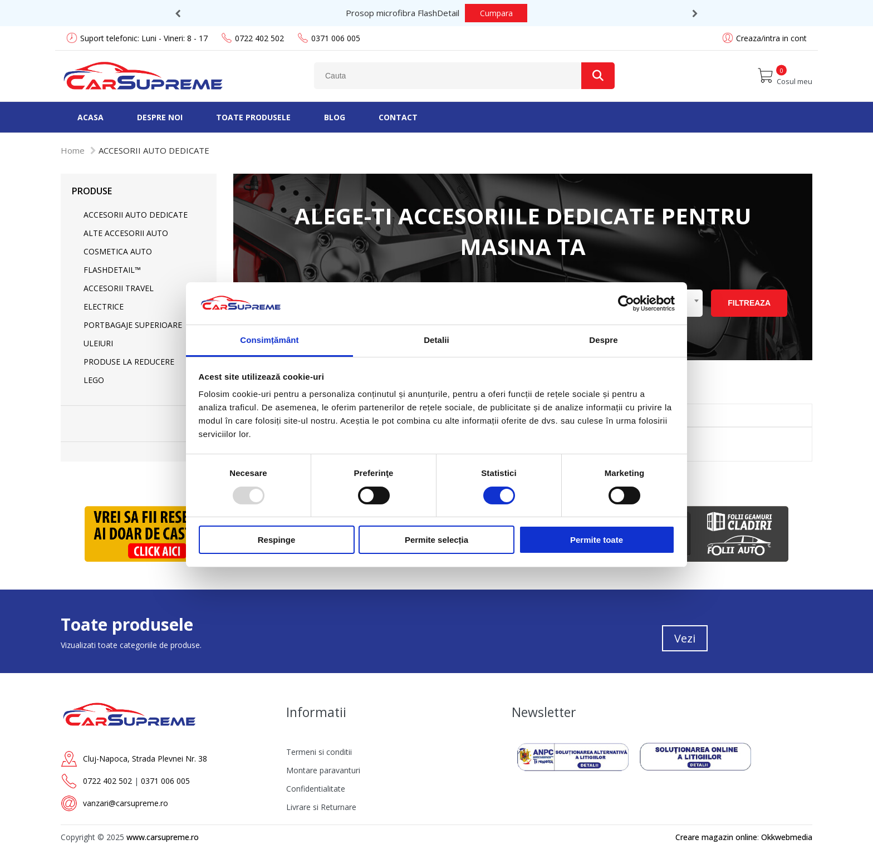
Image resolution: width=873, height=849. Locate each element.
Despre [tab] (603, 340)
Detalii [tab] (436, 340)
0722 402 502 (252, 37)
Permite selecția (436, 539)
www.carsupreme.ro (162, 837)
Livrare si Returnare (321, 807)
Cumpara (484, 13)
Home (73, 150)
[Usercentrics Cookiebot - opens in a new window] (626, 303)
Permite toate (596, 539)
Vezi (684, 638)
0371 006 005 (328, 37)
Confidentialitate (315, 788)
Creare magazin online (716, 837)
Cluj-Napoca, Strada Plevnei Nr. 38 (145, 758)
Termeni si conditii (319, 752)
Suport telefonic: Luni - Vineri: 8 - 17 (137, 37)
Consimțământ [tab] (269, 340)
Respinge (277, 539)
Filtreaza (749, 302)
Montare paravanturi (323, 770)
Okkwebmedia (786, 837)
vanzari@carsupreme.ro (125, 803)
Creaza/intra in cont (771, 38)
